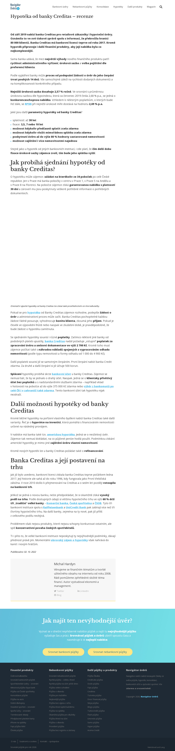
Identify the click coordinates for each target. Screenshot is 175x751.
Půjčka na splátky (57, 711)
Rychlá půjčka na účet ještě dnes (63, 683)
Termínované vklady (19, 714)
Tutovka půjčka (94, 695)
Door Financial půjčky (97, 699)
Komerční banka (57, 503)
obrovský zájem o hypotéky (69, 540)
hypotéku (33, 312)
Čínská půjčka (16, 730)
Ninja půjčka (93, 703)
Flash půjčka (93, 714)
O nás (13, 741)
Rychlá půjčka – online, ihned (61, 680)
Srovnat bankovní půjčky (63, 652)
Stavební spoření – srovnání (22, 707)
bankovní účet (61, 374)
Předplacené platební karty (22, 718)
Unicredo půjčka (95, 718)
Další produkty (135, 6)
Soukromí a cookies (28, 741)
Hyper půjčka (93, 726)
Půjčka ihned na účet (58, 718)
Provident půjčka (56, 726)
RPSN (28, 104)
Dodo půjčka (93, 683)
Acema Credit (93, 730)
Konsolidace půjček (19, 695)
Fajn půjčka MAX (17, 726)
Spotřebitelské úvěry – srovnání (24, 683)
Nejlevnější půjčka (57, 699)
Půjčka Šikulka (94, 676)
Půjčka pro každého (58, 695)
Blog (57, 595)
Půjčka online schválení (59, 687)
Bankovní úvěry (60, 6)
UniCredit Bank (76, 507)
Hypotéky (118, 6)
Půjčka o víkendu (56, 691)
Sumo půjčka (93, 722)
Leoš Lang (161, 747)
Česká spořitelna (80, 503)
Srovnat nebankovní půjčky (110, 652)
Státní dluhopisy (17, 703)
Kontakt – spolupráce (49, 741)
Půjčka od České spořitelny (22, 691)
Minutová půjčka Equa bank (22, 687)
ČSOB (98, 503)
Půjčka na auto (17, 699)
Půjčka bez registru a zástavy (62, 730)
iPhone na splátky (18, 722)
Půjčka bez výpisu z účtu (60, 703)
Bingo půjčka (93, 707)
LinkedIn (83, 591)
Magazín (151, 6)
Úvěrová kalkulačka (18, 676)
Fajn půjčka (93, 687)
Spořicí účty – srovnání (20, 711)
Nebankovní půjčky (82, 6)
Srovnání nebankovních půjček (62, 676)
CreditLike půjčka (95, 680)
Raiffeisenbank (53, 507)
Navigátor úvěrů (149, 696)
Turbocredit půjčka (96, 711)
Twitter (59, 591)
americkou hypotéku (61, 434)
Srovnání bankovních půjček (22, 680)
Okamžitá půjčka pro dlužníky (62, 714)
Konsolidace (103, 6)
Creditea (91, 691)
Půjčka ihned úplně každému (61, 707)
